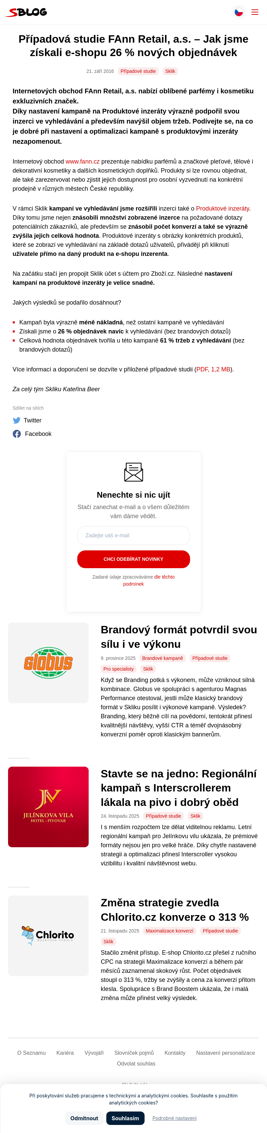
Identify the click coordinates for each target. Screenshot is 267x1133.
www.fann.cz (83, 161)
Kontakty (175, 1053)
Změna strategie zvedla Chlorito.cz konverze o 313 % (176, 910)
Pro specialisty (118, 669)
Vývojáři (94, 1053)
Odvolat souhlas (136, 1064)
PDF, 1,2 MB (213, 369)
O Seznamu (31, 1053)
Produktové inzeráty (222, 208)
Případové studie (138, 71)
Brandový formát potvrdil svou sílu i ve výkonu (179, 637)
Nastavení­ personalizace (225, 1053)
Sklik (170, 71)
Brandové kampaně (162, 658)
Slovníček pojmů (134, 1053)
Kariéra (65, 1053)
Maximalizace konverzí (169, 931)
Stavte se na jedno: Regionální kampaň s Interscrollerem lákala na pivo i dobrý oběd (179, 788)
